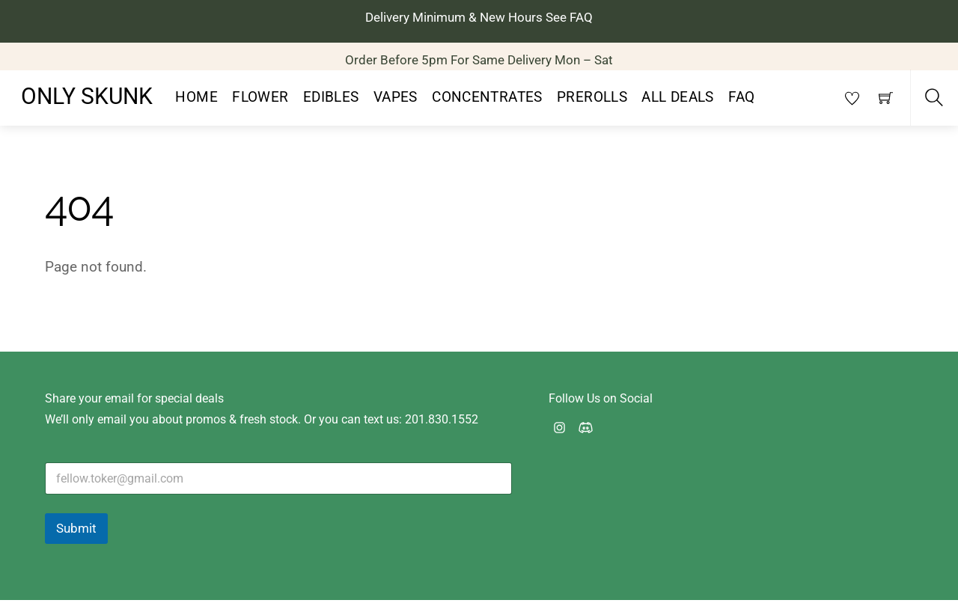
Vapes (395, 103)
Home (196, 103)
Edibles (331, 103)
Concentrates (487, 103)
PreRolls (592, 103)
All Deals (677, 103)
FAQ (741, 103)
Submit (76, 534)
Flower (260, 103)
